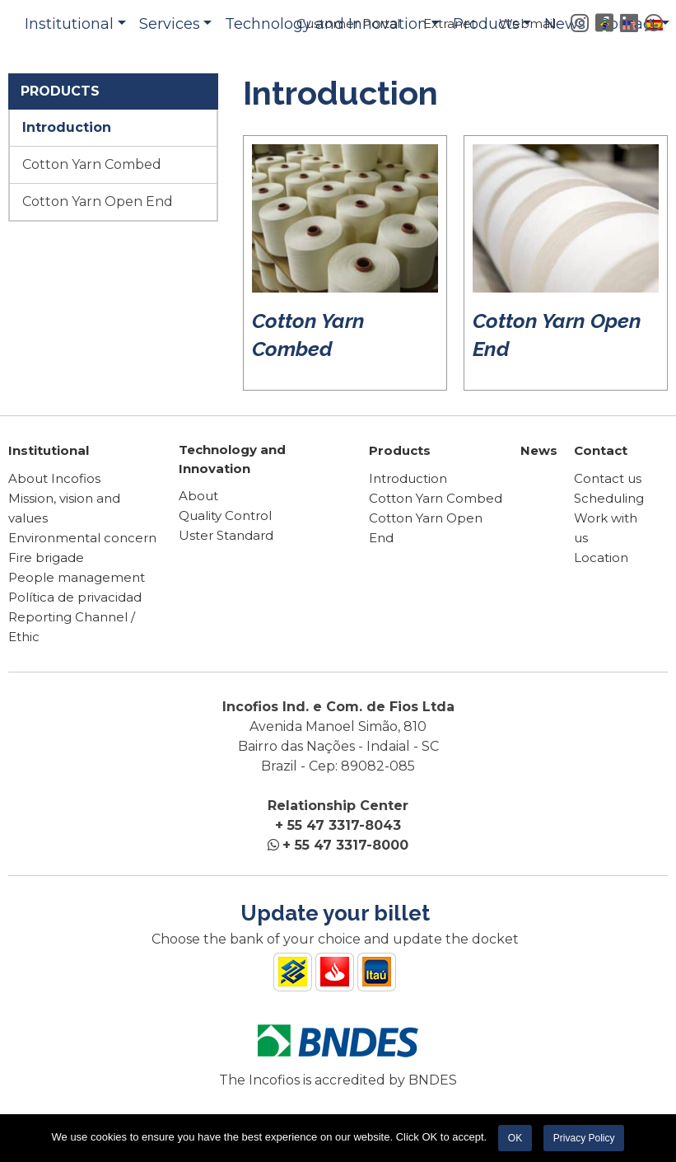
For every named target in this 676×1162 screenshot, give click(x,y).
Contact (600, 450)
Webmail (527, 23)
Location (601, 557)
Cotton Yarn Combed (91, 164)
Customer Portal (348, 23)
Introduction (66, 127)
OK (515, 1138)
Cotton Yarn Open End (97, 201)
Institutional (69, 24)
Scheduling (609, 498)
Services (169, 24)
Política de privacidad (75, 597)
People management (76, 577)
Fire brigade (46, 557)
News (538, 450)
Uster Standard (226, 535)
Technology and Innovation (232, 459)
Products (400, 450)
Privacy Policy (584, 1138)
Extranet (449, 23)
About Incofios (54, 478)
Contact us (607, 478)
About (198, 496)
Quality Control (225, 515)
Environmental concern (82, 538)
